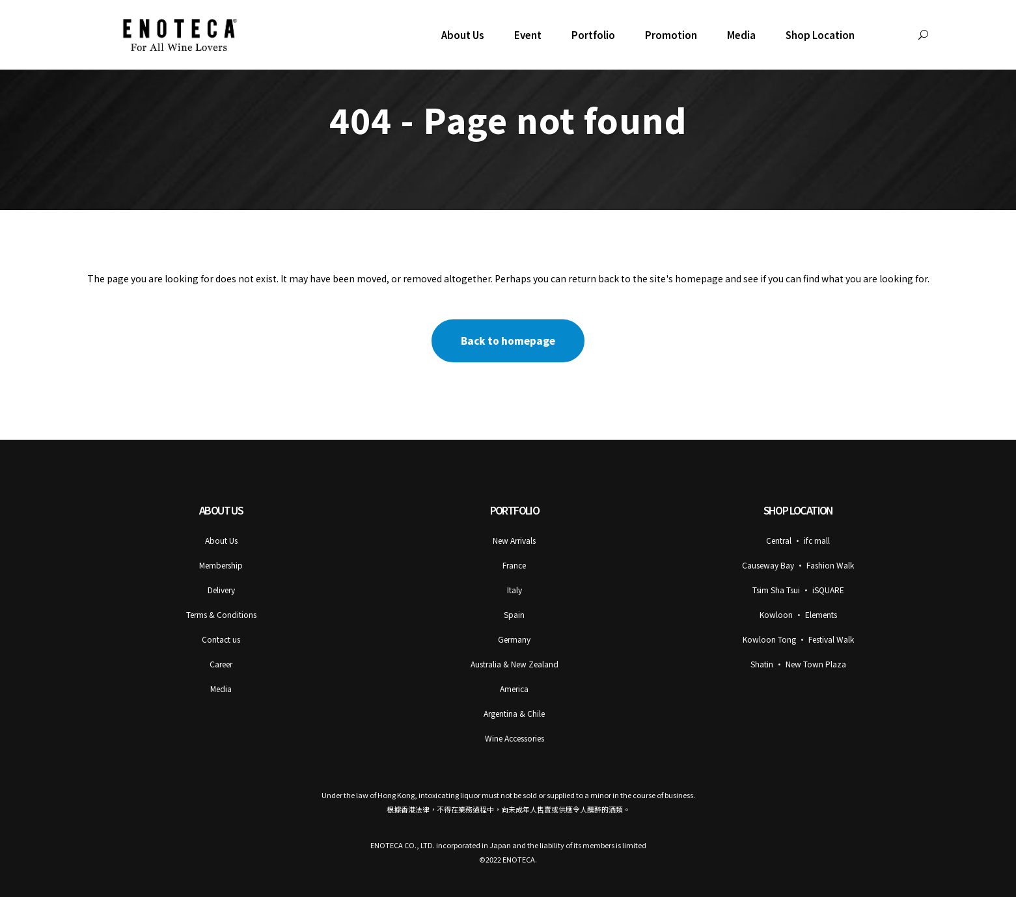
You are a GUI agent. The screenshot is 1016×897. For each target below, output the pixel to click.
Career (221, 663)
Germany (514, 639)
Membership (221, 564)
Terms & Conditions (221, 614)
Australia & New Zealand (514, 663)
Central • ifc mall (798, 540)
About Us (221, 540)
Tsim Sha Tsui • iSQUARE (798, 589)
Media (221, 688)
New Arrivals (514, 540)
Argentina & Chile (514, 713)
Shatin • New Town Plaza (798, 663)
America (514, 688)
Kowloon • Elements (798, 614)
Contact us (221, 639)
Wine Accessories (514, 737)
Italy (514, 589)
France (514, 564)
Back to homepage (508, 340)
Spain (514, 614)
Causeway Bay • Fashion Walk (798, 564)
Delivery (221, 589)
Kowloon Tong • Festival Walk (798, 639)
